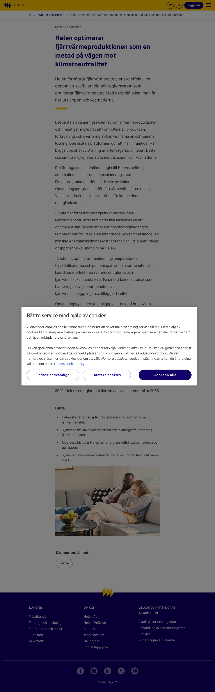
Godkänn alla (165, 375)
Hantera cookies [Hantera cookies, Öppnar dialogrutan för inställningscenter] (107, 375)
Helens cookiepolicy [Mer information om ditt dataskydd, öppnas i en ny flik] (69, 363)
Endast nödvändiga (52, 375)
